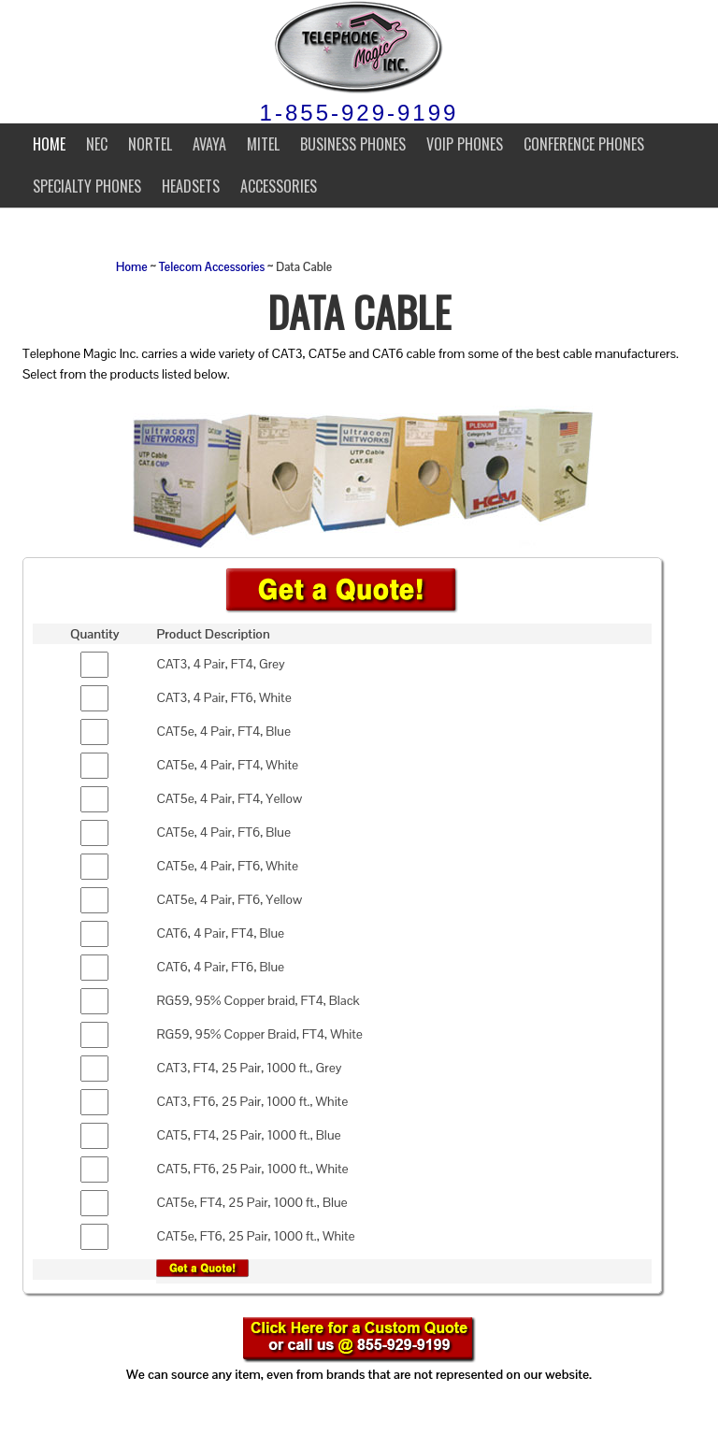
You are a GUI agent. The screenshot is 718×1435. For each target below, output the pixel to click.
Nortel (150, 144)
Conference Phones (584, 144)
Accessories (278, 186)
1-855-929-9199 (359, 112)
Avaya (209, 144)
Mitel (263, 144)
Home (49, 144)
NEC (97, 144)
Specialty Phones (87, 186)
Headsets (191, 186)
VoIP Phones (464, 144)
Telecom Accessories (212, 267)
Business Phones (353, 144)
